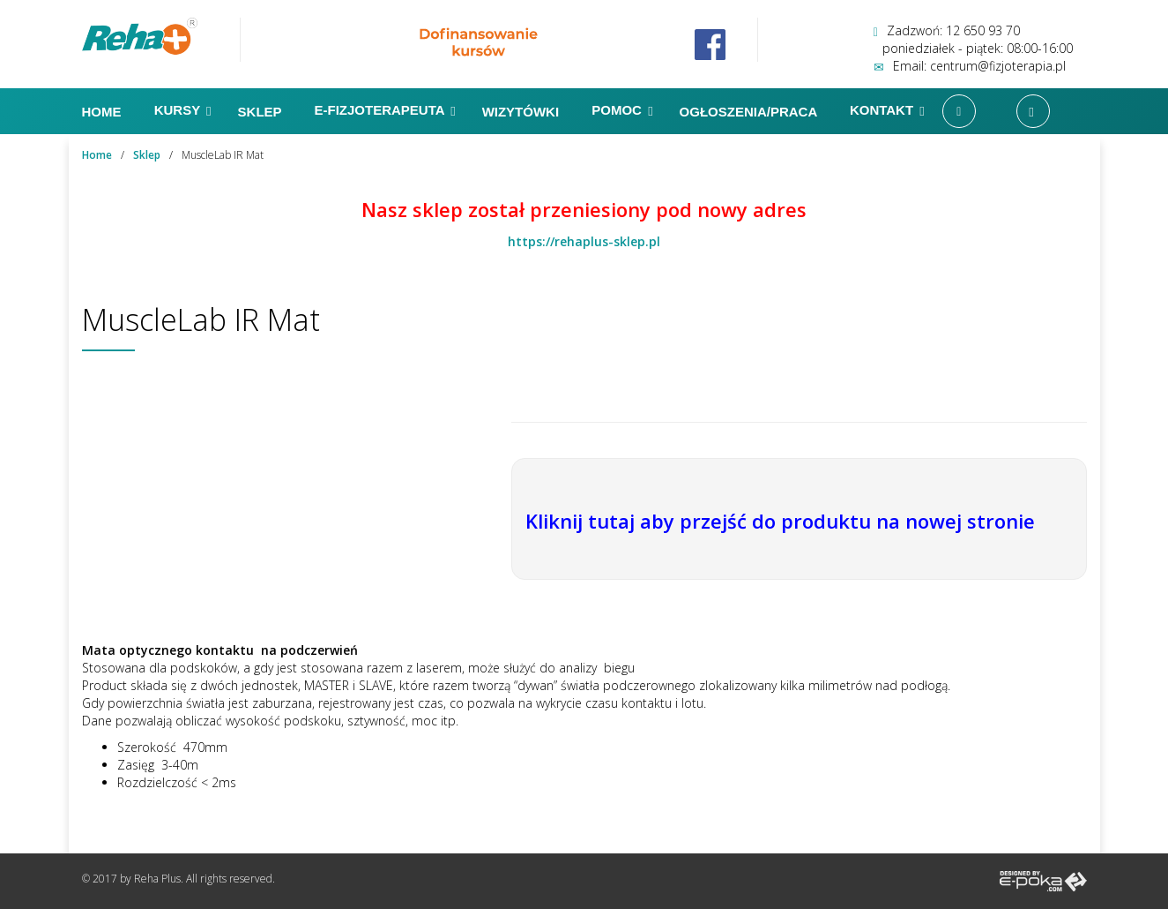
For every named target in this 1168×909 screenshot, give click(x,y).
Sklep (262, 111)
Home (103, 111)
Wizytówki (522, 111)
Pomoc (621, 111)
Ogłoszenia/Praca (750, 111)
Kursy (183, 111)
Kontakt (887, 111)
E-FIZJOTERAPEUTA (384, 111)
